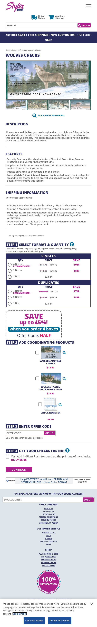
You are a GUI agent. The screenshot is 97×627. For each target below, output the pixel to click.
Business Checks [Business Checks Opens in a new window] (48, 563)
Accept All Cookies (59, 620)
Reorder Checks (48, 560)
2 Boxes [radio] (17, 270)
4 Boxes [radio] (17, 264)
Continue (19, 470)
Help (48, 536)
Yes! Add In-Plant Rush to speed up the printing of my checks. (48, 458)
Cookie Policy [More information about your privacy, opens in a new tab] (19, 613)
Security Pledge (48, 520)
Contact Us (48, 511)
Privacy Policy (48, 514)
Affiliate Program (48, 541)
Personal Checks (19, 50)
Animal (30, 50)
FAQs (48, 544)
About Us (48, 508)
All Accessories (48, 557)
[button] (64, 352)
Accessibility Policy (48, 523)
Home (8, 50)
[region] (48, 613)
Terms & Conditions (48, 517)
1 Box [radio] (16, 276)
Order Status (48, 533)
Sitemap (48, 538)
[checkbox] (49, 352)
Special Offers (48, 565)
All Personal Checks (48, 554)
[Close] (91, 604)
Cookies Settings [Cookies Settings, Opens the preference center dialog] (34, 620)
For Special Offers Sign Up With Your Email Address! (48, 493)
